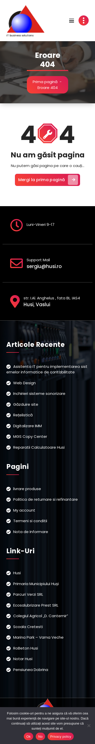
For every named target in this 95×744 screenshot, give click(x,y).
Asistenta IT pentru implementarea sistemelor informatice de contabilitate (46, 369)
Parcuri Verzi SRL (28, 594)
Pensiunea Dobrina (30, 669)
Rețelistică (23, 415)
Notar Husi (22, 658)
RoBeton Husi (25, 648)
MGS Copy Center (30, 436)
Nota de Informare (30, 531)
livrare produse (27, 488)
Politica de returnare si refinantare (45, 499)
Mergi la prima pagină (48, 180)
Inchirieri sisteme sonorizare (39, 393)
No (40, 736)
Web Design (24, 383)
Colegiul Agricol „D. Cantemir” (40, 615)
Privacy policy (60, 736)
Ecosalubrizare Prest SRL (35, 605)
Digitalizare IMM (27, 425)
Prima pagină (45, 81)
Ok (28, 736)
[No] (88, 725)
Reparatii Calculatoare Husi (39, 447)
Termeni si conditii (30, 520)
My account (24, 510)
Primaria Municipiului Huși (36, 583)
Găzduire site (25, 404)
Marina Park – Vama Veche (38, 637)
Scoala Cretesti (28, 626)
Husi (17, 572)
